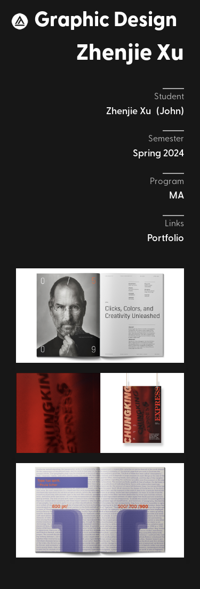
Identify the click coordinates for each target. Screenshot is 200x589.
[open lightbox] (100, 315)
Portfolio (165, 239)
